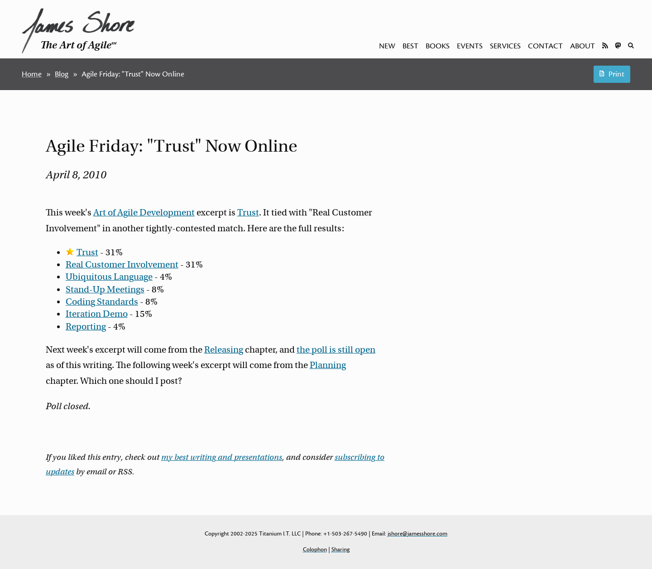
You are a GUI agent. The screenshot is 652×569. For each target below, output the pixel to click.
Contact (545, 46)
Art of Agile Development (144, 212)
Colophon (315, 549)
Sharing (340, 549)
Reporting (86, 326)
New (387, 46)
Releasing (223, 349)
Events (470, 46)
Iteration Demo (97, 314)
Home (32, 74)
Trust (248, 212)
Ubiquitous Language (109, 276)
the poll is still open (336, 349)
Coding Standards (102, 301)
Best (410, 46)
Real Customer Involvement (122, 264)
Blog (61, 74)
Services (505, 46)
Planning (328, 365)
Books (438, 46)
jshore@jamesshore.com (417, 533)
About (582, 46)
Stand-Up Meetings (105, 289)
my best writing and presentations (221, 457)
